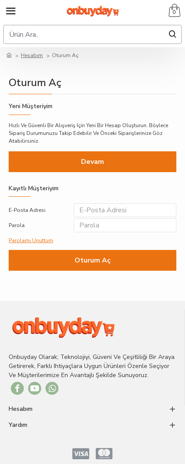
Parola (17, 225)
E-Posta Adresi (27, 210)
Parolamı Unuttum (31, 240)
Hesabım (32, 55)
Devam (92, 161)
